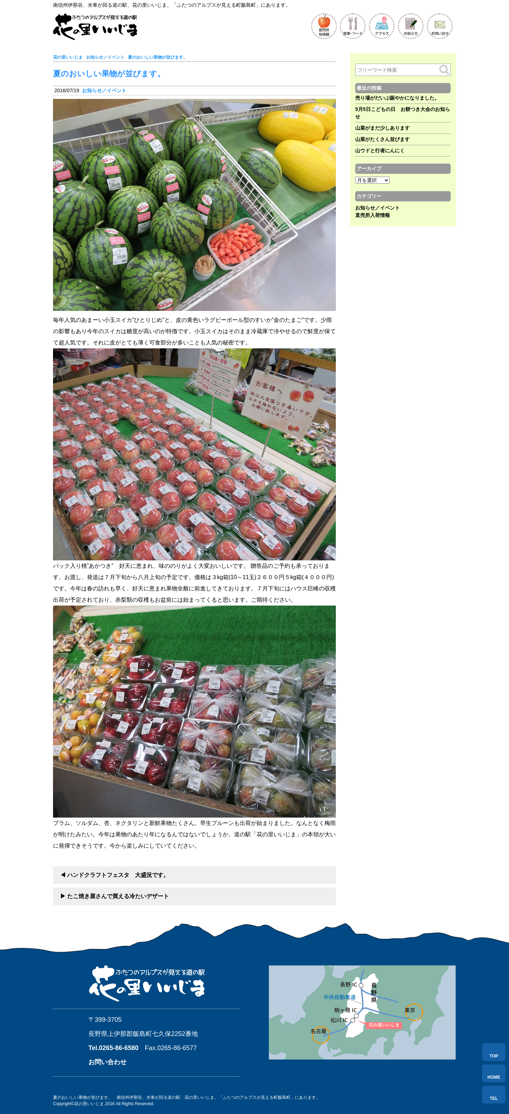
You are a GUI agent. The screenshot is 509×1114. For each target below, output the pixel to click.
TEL (494, 1098)
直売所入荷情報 (372, 215)
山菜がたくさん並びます (382, 139)
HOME (493, 1077)
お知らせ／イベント (104, 90)
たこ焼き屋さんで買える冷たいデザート (118, 896)
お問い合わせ (107, 1062)
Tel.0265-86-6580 (113, 1047)
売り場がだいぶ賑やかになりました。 (397, 98)
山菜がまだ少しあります (382, 128)
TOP (494, 1056)
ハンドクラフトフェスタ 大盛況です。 (118, 875)
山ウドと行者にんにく (380, 150)
